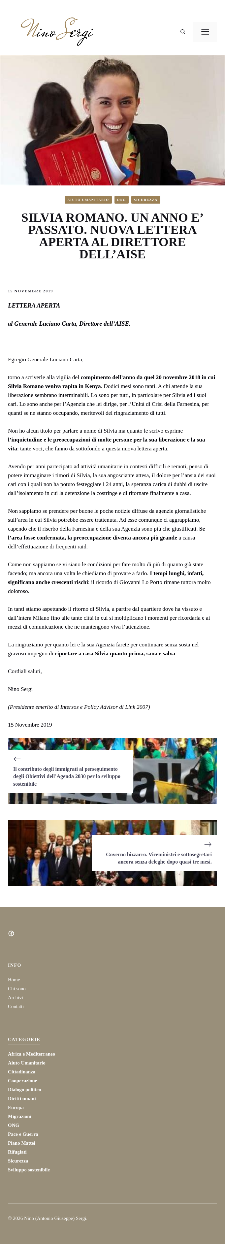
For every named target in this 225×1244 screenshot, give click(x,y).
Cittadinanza (21, 1071)
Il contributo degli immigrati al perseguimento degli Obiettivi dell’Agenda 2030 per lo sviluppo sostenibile (66, 776)
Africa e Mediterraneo (31, 1054)
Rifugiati (17, 1152)
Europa (16, 1107)
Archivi (15, 997)
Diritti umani (22, 1098)
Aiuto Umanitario (88, 200)
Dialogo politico (24, 1089)
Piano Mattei (21, 1143)
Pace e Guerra (23, 1134)
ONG (121, 200)
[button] (183, 32)
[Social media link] (11, 933)
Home (14, 979)
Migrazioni (19, 1116)
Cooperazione (22, 1080)
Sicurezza (146, 200)
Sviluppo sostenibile (29, 1169)
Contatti (16, 1006)
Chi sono (17, 988)
